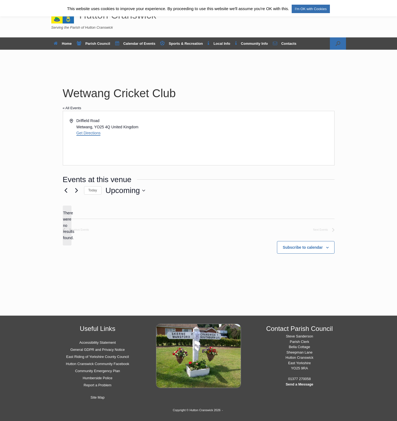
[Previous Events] (66, 190)
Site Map (98, 397)
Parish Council (93, 43)
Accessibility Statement (97, 342)
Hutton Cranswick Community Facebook (97, 364)
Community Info (251, 43)
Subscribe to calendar (303, 247)
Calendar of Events (135, 43)
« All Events (72, 108)
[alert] (67, 225)
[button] (338, 43)
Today (92, 190)
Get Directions (88, 133)
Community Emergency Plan (97, 371)
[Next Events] (76, 190)
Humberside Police (97, 378)
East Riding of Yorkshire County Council (97, 357)
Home (63, 43)
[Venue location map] (266, 138)
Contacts (285, 43)
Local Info (219, 43)
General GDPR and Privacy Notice (97, 350)
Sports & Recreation (181, 43)
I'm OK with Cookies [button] (311, 9)
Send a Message (299, 384)
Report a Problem (98, 385)
